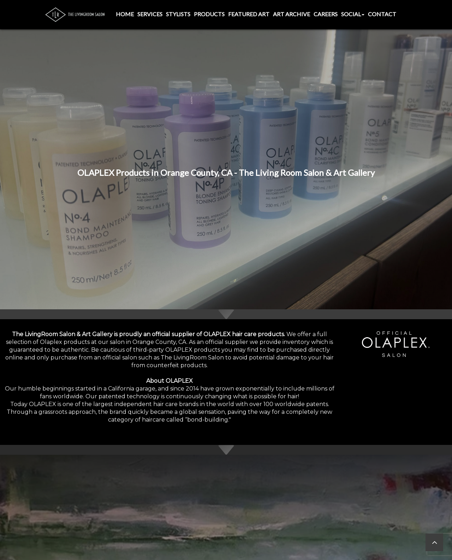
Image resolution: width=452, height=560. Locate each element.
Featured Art (248, 14)
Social (352, 14)
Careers (326, 14)
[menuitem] (125, 15)
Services (149, 14)
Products (209, 14)
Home (125, 14)
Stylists (178, 14)
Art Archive (291, 14)
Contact (382, 14)
